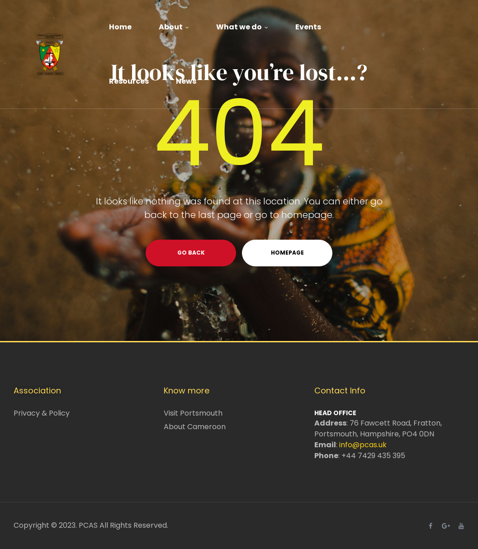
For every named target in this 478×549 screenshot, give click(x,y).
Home (120, 27)
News (186, 81)
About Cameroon (195, 426)
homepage (287, 252)
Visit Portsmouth (193, 413)
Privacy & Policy (42, 413)
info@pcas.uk (363, 445)
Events (308, 27)
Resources (129, 81)
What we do (242, 27)
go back (191, 252)
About (174, 27)
